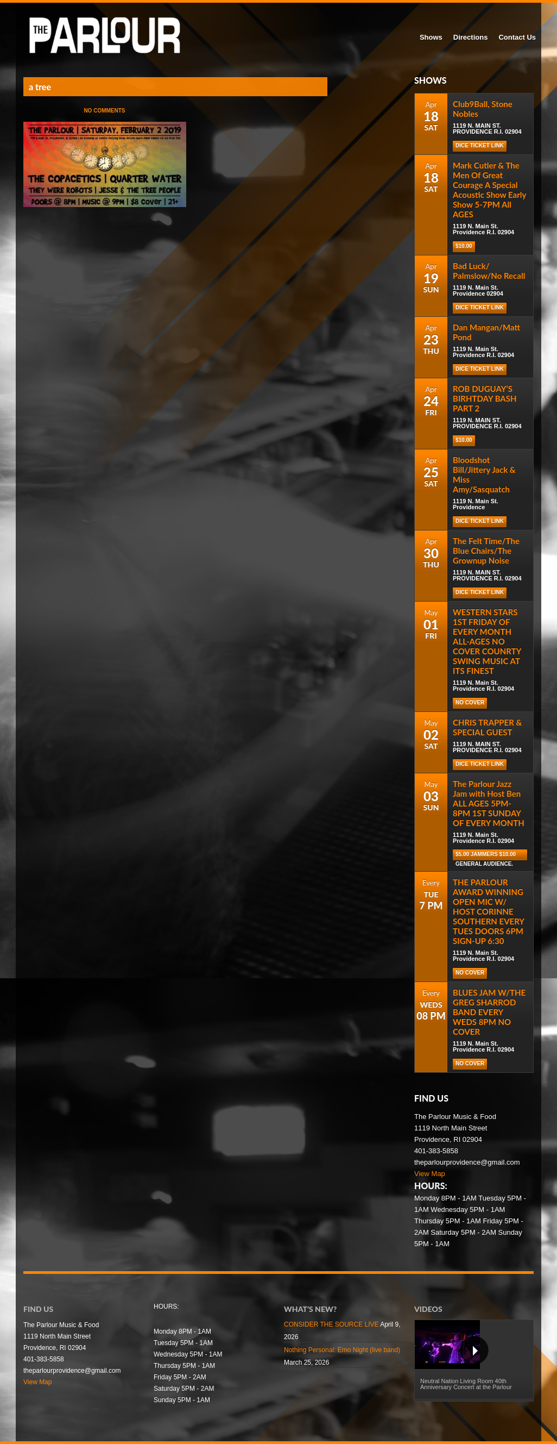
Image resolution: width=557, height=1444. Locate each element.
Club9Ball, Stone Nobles (482, 108)
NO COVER (469, 702)
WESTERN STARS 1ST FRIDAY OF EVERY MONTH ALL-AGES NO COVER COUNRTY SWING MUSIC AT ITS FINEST (487, 641)
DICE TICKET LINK (479, 145)
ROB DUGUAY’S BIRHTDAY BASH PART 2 (485, 398)
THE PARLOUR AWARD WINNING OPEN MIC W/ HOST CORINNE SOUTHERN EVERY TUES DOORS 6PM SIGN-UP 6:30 (488, 911)
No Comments (104, 111)
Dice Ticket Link (479, 307)
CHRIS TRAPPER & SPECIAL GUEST (487, 727)
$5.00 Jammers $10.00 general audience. (485, 855)
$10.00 (463, 246)
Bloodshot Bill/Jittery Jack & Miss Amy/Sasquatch (484, 474)
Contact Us (517, 37)
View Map (429, 1174)
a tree (40, 87)
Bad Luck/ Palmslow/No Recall (489, 270)
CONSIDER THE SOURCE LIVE (331, 1324)
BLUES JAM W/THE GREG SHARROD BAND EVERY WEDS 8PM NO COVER (489, 1011)
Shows (431, 37)
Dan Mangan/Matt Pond (486, 332)
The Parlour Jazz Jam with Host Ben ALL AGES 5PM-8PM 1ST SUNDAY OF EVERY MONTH (488, 803)
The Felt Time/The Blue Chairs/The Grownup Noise (486, 550)
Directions (470, 37)
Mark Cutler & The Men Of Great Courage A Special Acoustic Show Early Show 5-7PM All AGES (489, 189)
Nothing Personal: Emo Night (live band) (342, 1350)
